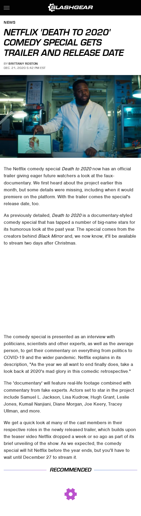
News (9, 22)
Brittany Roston (23, 63)
